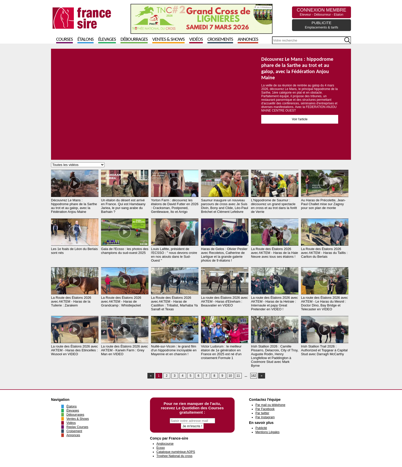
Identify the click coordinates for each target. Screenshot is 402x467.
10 (230, 375)
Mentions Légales (267, 432)
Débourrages (134, 39)
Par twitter (262, 413)
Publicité (261, 428)
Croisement (74, 431)
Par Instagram (265, 417)
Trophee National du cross (174, 456)
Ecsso (160, 448)
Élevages (107, 39)
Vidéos (196, 39)
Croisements (220, 39)
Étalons (85, 39)
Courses (64, 39)
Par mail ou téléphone (270, 405)
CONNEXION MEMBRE (321, 11)
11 (238, 375)
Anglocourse (165, 443)
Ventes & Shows (168, 39)
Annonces (248, 39)
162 (253, 375)
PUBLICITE (321, 25)
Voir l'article (300, 119)
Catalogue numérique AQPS (175, 452)
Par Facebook (265, 409)
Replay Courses (77, 427)
